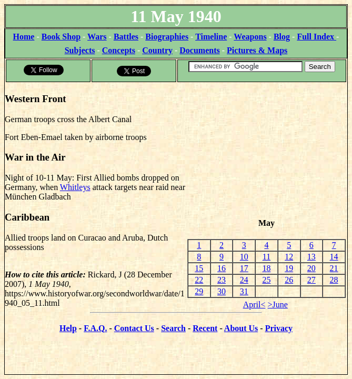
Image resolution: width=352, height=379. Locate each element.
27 (311, 279)
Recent (205, 328)
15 (199, 268)
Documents (199, 50)
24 (244, 279)
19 (289, 268)
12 (289, 256)
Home (24, 36)
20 (311, 268)
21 (334, 268)
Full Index (316, 36)
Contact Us (134, 328)
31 (244, 291)
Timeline (211, 36)
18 (266, 268)
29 (199, 291)
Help (68, 328)
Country (157, 50)
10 (244, 256)
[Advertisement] (266, 150)
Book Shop (61, 36)
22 (199, 279)
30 (221, 291)
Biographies (166, 36)
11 (266, 256)
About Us (241, 328)
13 (311, 256)
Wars (96, 36)
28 (334, 279)
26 (289, 279)
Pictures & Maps (257, 50)
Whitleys (75, 187)
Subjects (80, 50)
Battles (126, 36)
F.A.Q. (95, 328)
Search (173, 328)
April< (254, 304)
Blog (282, 36)
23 (221, 279)
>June (278, 304)
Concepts (118, 50)
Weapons (250, 36)
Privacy (279, 328)
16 (221, 268)
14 (334, 256)
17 (244, 268)
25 (266, 279)
